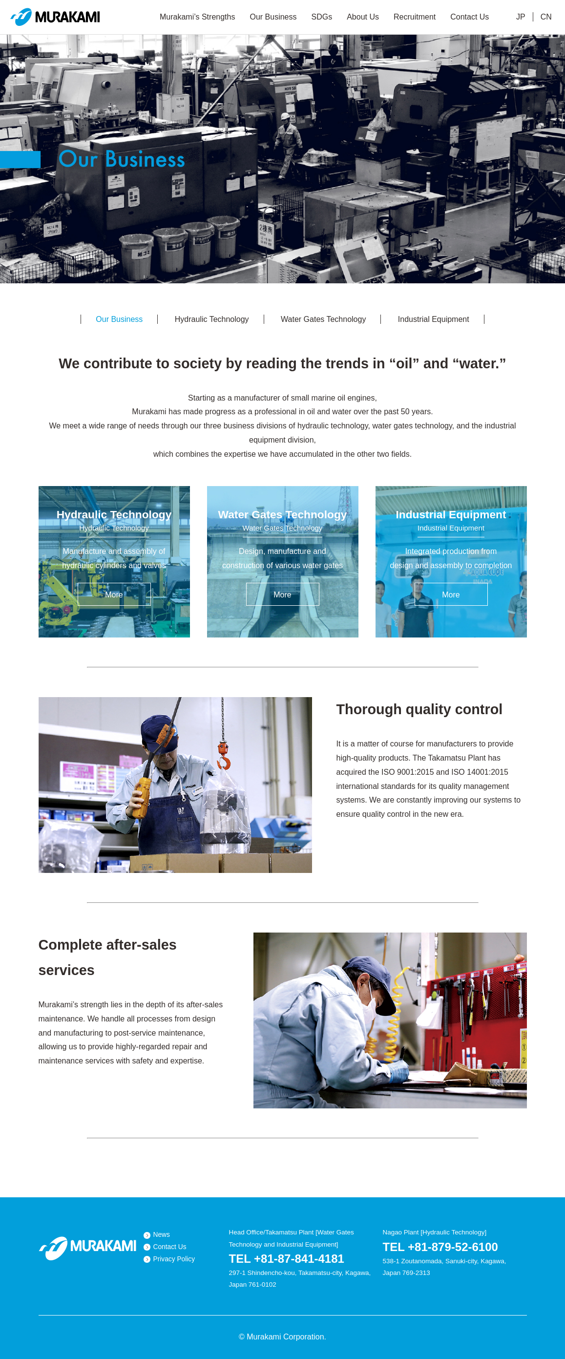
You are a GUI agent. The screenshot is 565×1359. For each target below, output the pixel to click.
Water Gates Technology (323, 319)
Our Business (273, 17)
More (114, 595)
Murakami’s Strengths (197, 17)
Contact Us (469, 17)
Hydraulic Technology (212, 319)
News (161, 1234)
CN (546, 17)
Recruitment (415, 17)
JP (520, 17)
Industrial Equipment (433, 319)
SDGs (321, 17)
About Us (363, 17)
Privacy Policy (174, 1259)
